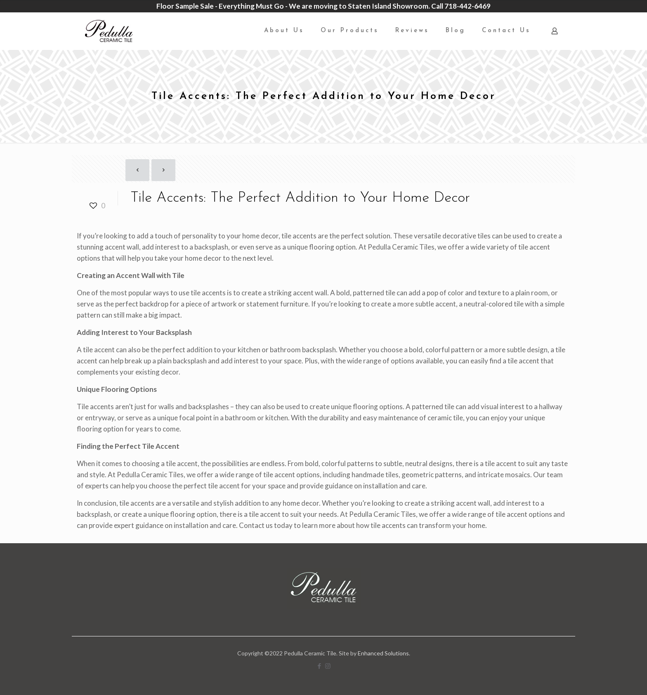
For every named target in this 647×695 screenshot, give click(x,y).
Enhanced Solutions (383, 653)
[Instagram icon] (328, 665)
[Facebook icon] (319, 665)
